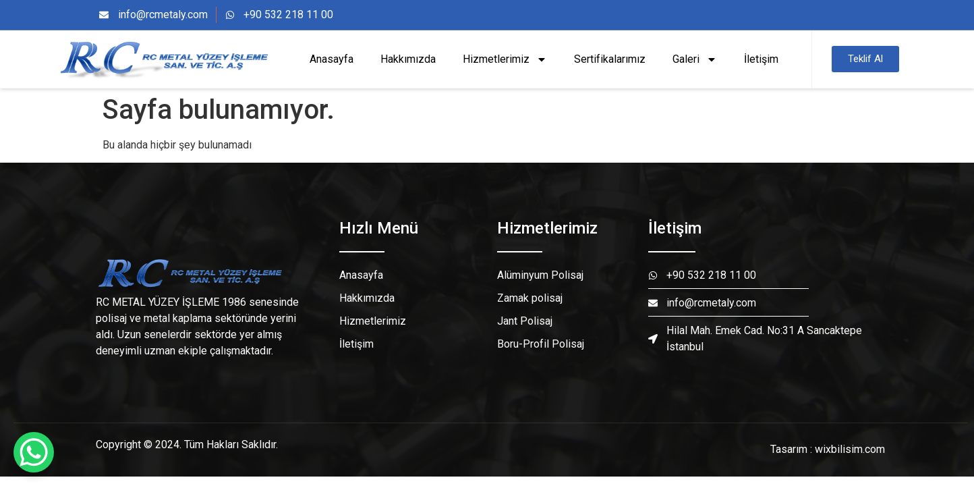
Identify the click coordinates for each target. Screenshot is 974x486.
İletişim (761, 59)
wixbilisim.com (850, 449)
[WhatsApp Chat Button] (33, 452)
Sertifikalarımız (610, 59)
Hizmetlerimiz (505, 59)
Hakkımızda (408, 59)
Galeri (694, 59)
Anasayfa (331, 59)
